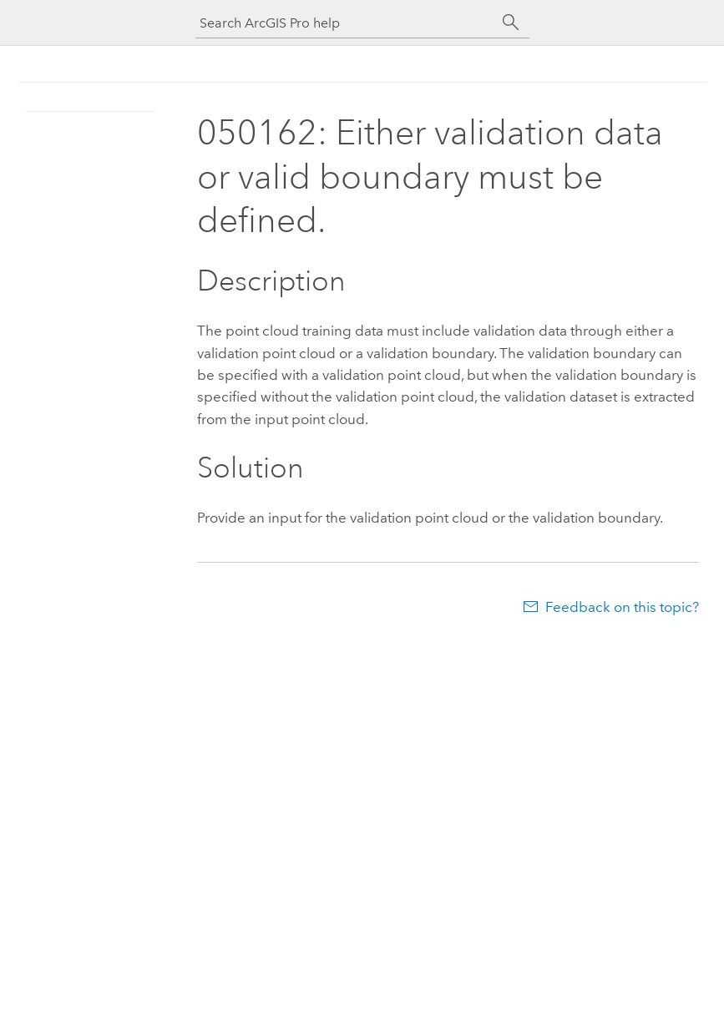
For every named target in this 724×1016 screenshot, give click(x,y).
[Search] (511, 22)
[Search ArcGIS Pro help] (345, 23)
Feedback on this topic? (622, 607)
